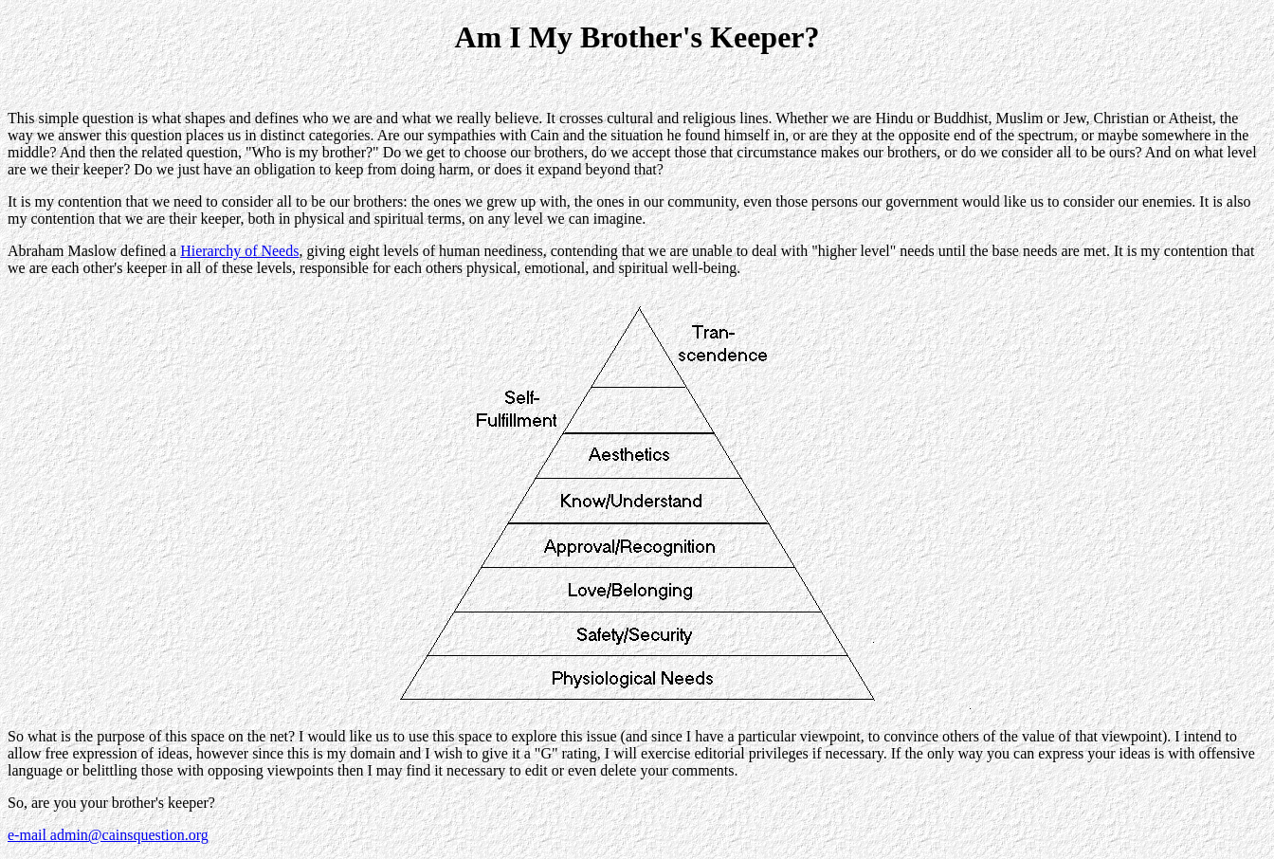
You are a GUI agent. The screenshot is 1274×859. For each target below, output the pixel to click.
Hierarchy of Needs (239, 251)
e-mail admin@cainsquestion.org (108, 835)
